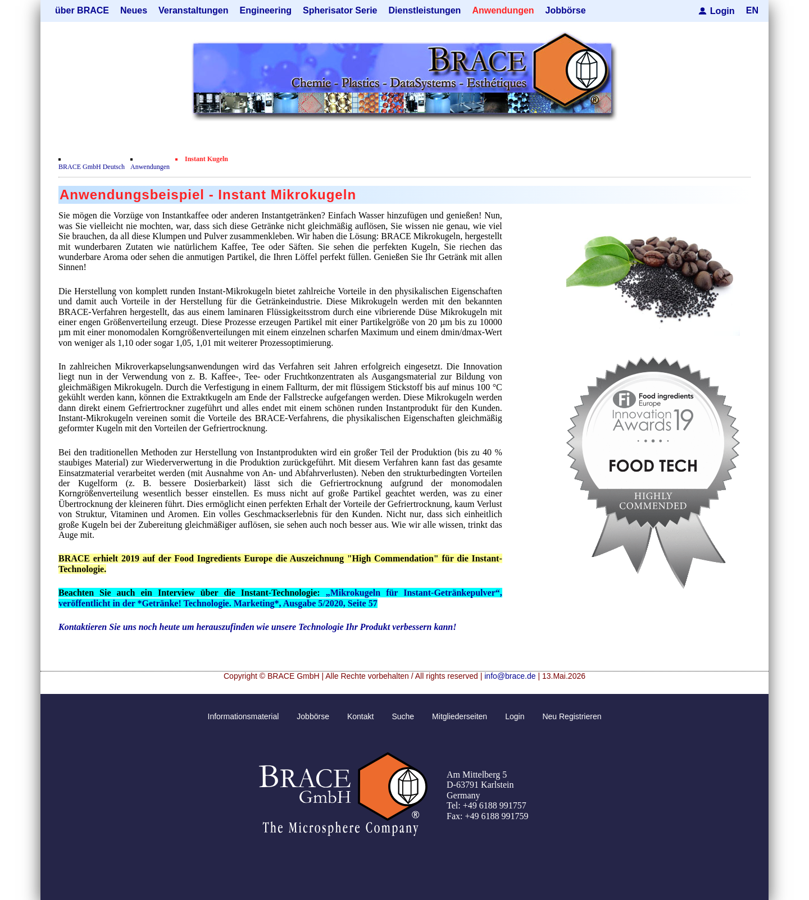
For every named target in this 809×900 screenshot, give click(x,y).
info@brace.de (509, 675)
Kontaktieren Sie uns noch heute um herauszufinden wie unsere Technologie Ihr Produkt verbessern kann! (257, 627)
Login (722, 10)
